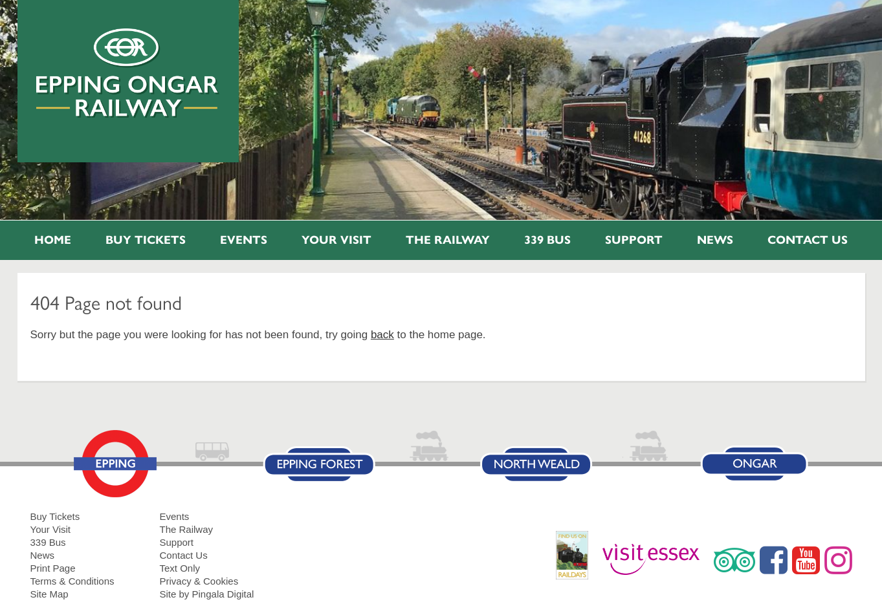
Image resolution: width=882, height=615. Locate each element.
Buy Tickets (145, 240)
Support (634, 240)
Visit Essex (655, 560)
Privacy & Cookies (199, 581)
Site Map (49, 593)
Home (52, 240)
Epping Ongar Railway (127, 73)
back (382, 335)
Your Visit (336, 240)
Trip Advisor (734, 560)
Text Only (180, 568)
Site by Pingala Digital (207, 593)
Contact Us (807, 240)
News (715, 240)
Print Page (53, 568)
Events (243, 240)
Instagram (838, 560)
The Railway (448, 240)
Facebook (774, 560)
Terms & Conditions (72, 581)
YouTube (806, 560)
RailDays (577, 561)
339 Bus (547, 240)
